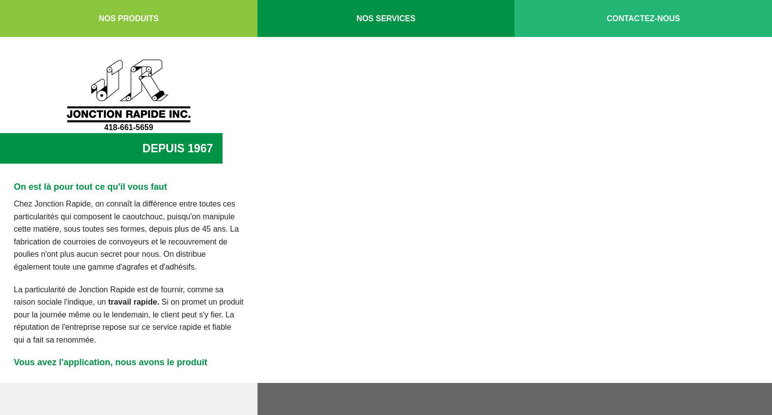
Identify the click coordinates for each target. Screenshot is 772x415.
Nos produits (128, 18)
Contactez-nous (643, 18)
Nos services (386, 18)
